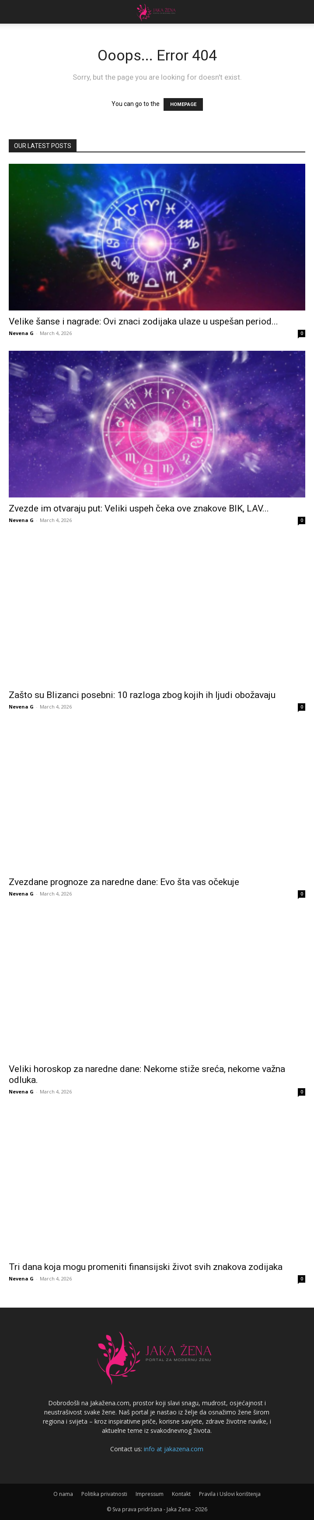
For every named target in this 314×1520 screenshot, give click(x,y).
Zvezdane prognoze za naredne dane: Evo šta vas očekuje (124, 882)
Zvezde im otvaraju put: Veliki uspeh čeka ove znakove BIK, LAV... (139, 508)
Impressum (150, 1494)
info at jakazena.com (173, 1449)
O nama (63, 1494)
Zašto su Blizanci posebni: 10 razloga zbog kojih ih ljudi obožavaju (142, 695)
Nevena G (21, 333)
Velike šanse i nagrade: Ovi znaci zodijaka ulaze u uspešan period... (143, 321)
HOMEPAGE (183, 104)
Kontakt (181, 1494)
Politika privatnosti (104, 1494)
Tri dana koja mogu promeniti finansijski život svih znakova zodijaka (146, 1267)
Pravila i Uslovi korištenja (230, 1494)
